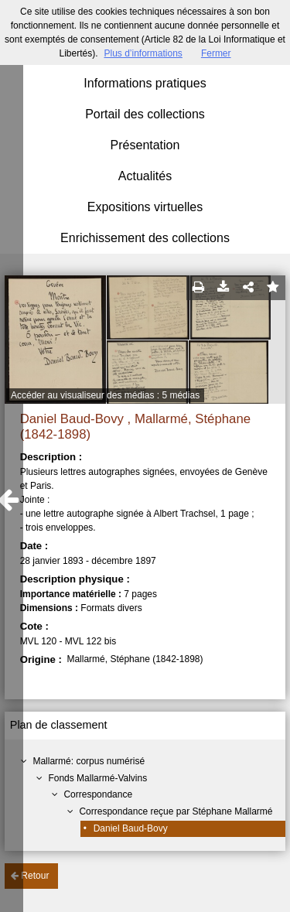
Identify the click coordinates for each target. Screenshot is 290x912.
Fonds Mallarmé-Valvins (97, 778)
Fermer (216, 53)
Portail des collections (145, 114)
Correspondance (97, 794)
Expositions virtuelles (145, 206)
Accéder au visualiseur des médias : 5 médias (105, 395)
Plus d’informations (143, 53)
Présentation (145, 145)
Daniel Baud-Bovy (131, 828)
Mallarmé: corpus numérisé (88, 761)
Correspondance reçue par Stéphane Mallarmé (175, 811)
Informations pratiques (145, 83)
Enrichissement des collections (145, 237)
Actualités (145, 176)
